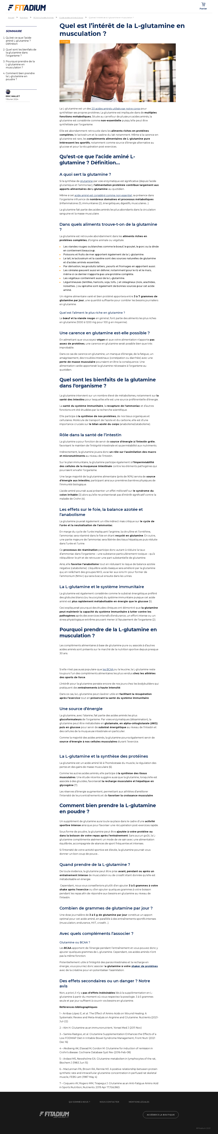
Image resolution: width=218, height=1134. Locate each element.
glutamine (86, 181)
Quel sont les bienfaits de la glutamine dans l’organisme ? (21, 52)
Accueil (11, 17)
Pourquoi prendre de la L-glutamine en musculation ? (20, 64)
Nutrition (24, 17)
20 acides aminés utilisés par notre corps (116, 108)
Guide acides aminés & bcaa (71, 17)
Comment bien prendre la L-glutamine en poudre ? (20, 76)
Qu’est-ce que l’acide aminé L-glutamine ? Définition (18, 40)
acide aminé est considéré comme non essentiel (103, 195)
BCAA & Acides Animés (43, 17)
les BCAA (108, 669)
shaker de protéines (144, 966)
